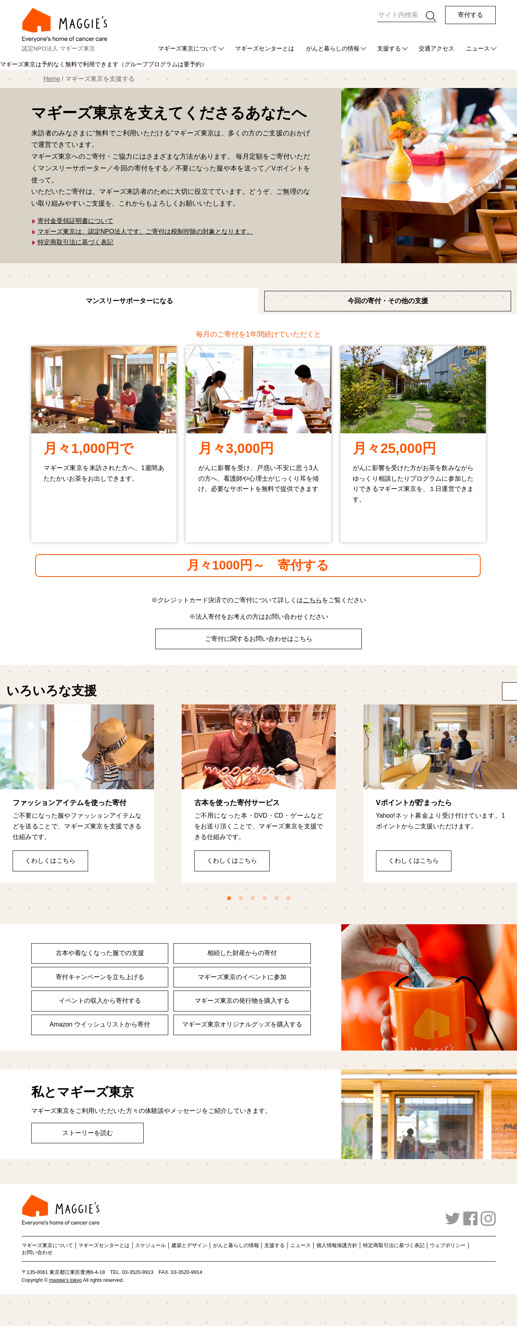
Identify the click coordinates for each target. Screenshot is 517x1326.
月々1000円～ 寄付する (258, 565)
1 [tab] (229, 899)
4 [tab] (265, 899)
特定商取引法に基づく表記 (75, 242)
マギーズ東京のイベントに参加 (242, 977)
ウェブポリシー (448, 1245)
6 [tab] (288, 899)
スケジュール (150, 1245)
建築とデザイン (189, 1245)
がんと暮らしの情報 (332, 48)
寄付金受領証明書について (75, 220)
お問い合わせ (37, 1252)
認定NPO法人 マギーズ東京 (59, 48)
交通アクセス (436, 48)
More (485, 690)
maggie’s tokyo (65, 1280)
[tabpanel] (77, 793)
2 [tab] (241, 899)
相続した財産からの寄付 (242, 953)
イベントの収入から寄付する (100, 1000)
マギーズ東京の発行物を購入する (242, 1000)
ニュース (478, 48)
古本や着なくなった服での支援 (100, 953)
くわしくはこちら (50, 859)
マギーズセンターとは (264, 48)
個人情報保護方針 (336, 1245)
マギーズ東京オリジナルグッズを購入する (242, 1024)
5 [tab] (276, 899)
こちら (312, 600)
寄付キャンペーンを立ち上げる (100, 977)
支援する (389, 48)
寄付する (470, 14)
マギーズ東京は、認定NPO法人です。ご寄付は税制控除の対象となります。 (145, 231)
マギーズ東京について (187, 48)
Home (51, 78)
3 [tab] (253, 899)
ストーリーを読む (87, 1132)
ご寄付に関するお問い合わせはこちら (258, 638)
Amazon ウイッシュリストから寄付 (100, 1024)
